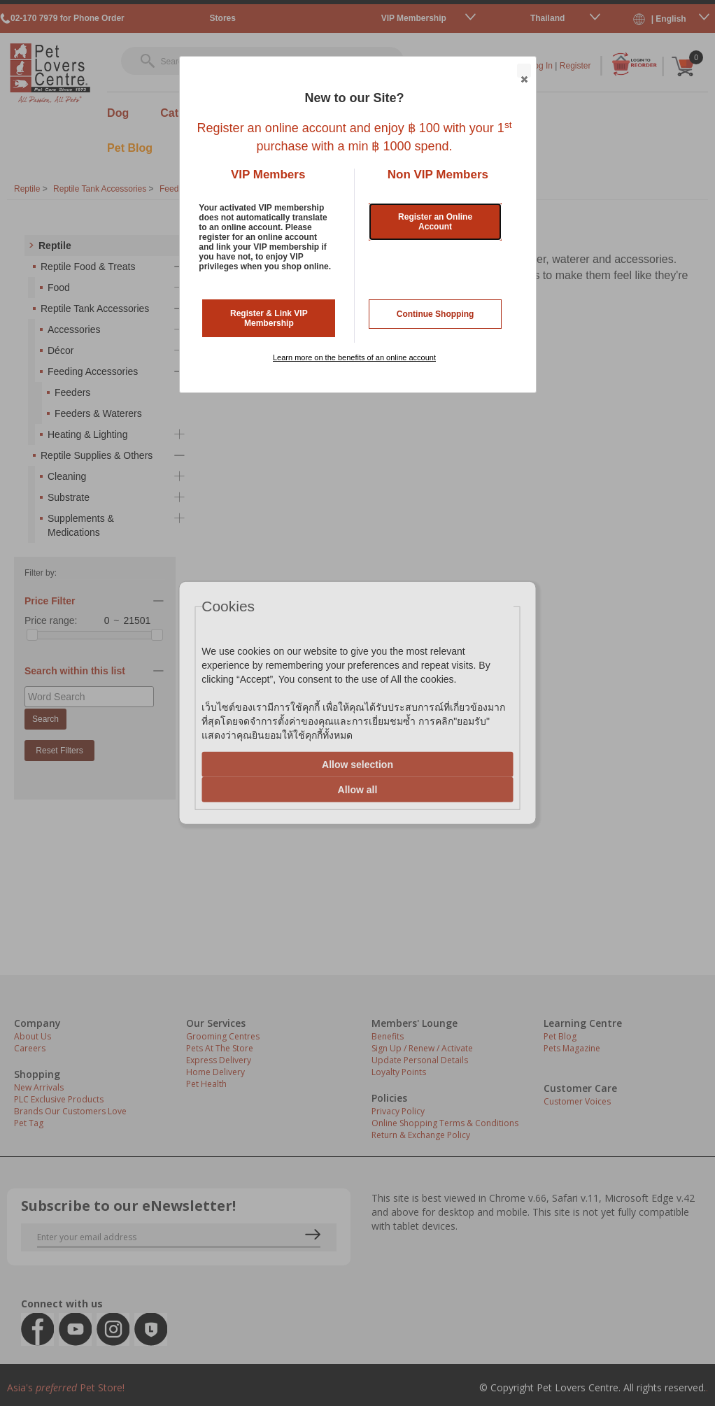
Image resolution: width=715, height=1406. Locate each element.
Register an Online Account (435, 222)
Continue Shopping (435, 314)
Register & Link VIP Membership (269, 318)
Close (523, 71)
